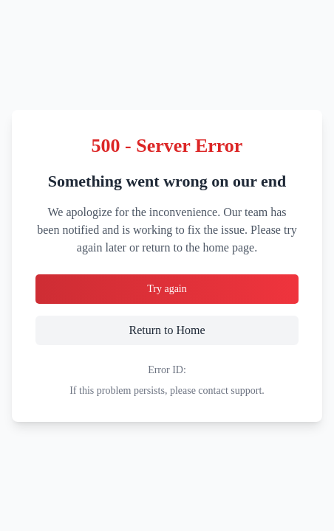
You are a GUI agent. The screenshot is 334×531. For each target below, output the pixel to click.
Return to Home (197, 328)
